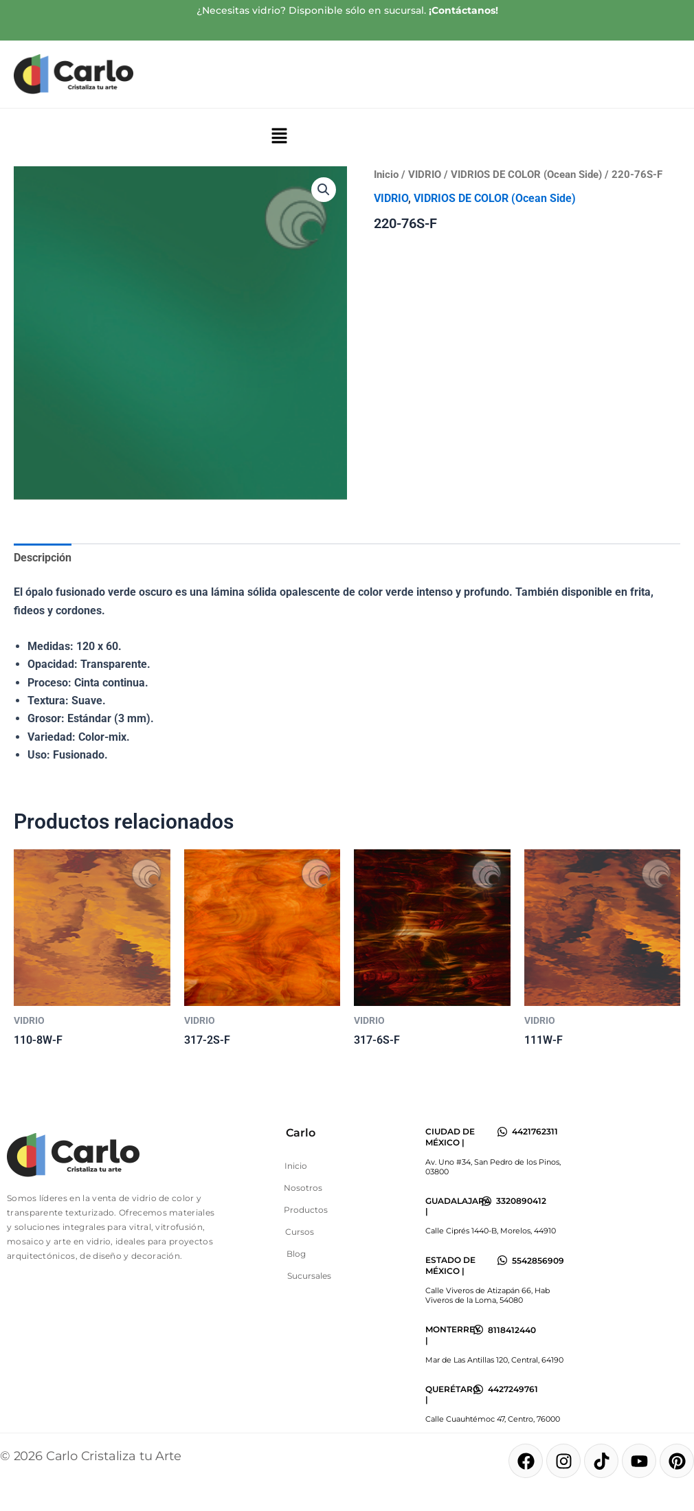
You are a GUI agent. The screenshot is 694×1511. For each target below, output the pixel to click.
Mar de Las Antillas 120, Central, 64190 (494, 1360)
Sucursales (309, 1276)
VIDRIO (424, 174)
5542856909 (538, 1260)
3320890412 (521, 1201)
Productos (306, 1210)
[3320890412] (486, 1201)
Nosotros (303, 1188)
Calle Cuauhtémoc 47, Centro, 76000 (492, 1419)
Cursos (299, 1232)
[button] (279, 137)
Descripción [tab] (42, 557)
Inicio (386, 174)
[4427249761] (478, 1389)
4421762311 (535, 1131)
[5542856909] (502, 1260)
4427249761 (513, 1389)
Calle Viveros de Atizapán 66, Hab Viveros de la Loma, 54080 (487, 1295)
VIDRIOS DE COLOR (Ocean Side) (526, 174)
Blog (296, 1254)
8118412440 (512, 1330)
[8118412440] (478, 1329)
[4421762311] (502, 1131)
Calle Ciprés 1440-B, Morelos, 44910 (490, 1230)
